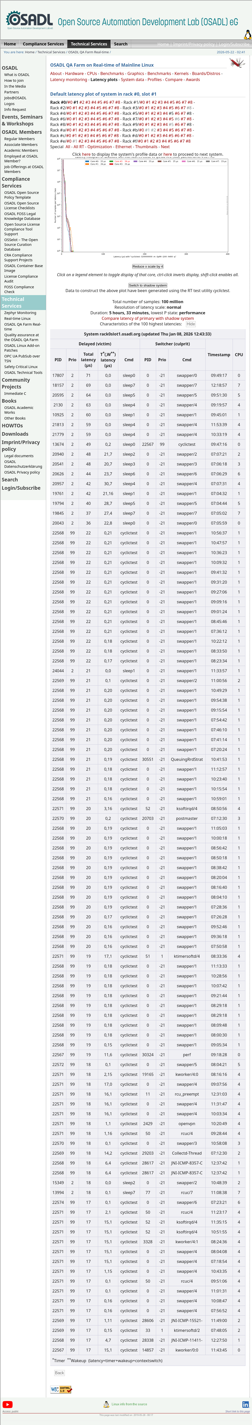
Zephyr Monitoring (20, 312)
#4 (94, 102)
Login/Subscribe (234, 44)
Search (10, 479)
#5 (100, 102)
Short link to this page (238, 1411)
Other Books (14, 418)
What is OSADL (17, 74)
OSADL (10, 67)
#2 (82, 102)
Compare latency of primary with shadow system (148, 318)
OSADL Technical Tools (23, 372)
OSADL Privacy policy (22, 472)
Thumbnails (146, 146)
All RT (79, 146)
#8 (118, 102)
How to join (14, 80)
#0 (71, 102)
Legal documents (19, 455)
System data (132, 79)
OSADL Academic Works (18, 410)
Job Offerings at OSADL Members (24, 169)
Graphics (135, 73)
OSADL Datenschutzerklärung (23, 464)
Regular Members (19, 138)
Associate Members (21, 144)
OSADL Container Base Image (23, 268)
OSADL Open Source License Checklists (21, 205)
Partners (11, 92)
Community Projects (16, 383)
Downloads (15, 433)
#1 (149, 102)
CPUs (92, 73)
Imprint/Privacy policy (194, 44)
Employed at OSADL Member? (21, 158)
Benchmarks (112, 73)
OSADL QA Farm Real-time (88, 52)
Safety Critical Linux (21, 366)
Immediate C (15, 393)
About (56, 73)
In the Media (15, 86)
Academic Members (21, 150)
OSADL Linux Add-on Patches (22, 348)
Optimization (100, 146)
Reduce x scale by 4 (148, 266)
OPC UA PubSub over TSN (22, 358)
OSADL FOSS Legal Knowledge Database (22, 216)
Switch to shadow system (148, 285)
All (68, 146)
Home (163, 44)
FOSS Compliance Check (19, 289)
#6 (106, 102)
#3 (89, 102)
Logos (9, 103)
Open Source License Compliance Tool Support (22, 229)
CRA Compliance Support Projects (18, 257)
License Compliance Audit (21, 278)
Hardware (74, 73)
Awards (193, 79)
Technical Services (51, 52)
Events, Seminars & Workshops (22, 120)
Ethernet (124, 146)
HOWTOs (12, 425)
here (86, 154)
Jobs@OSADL (15, 97)
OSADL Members (22, 131)
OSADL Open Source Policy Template (21, 195)
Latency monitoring (68, 79)
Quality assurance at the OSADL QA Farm (21, 337)
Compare (174, 79)
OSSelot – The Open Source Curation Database (21, 244)
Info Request (15, 109)
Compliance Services (16, 182)
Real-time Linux (17, 318)
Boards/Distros (206, 73)
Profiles (155, 79)
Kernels (182, 73)
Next (165, 146)
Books (9, 400)
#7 (112, 102)
